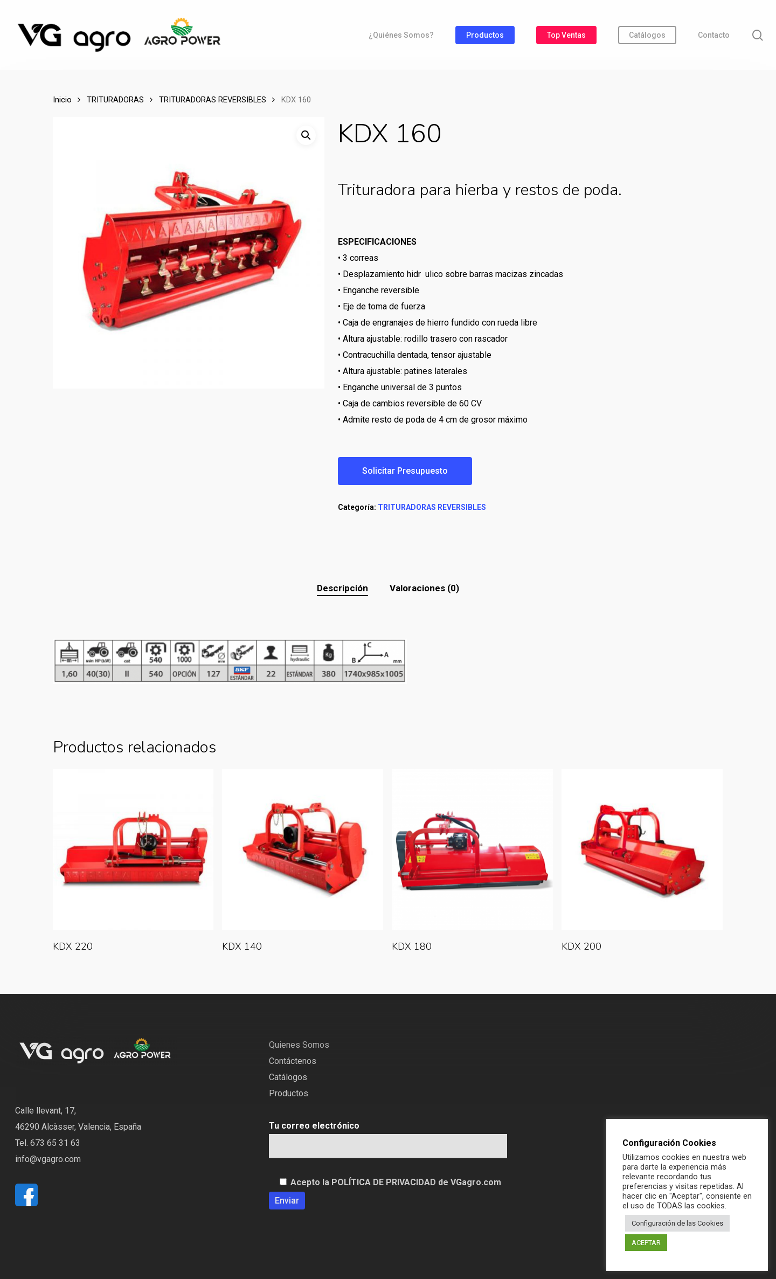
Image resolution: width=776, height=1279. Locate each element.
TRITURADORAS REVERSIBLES (212, 100)
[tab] (342, 588)
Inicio (62, 100)
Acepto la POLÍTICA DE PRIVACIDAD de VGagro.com (395, 1182)
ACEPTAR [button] (646, 1243)
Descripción (342, 588)
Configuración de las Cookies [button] (677, 1223)
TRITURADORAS (115, 100)
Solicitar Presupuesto (405, 471)
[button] (306, 135)
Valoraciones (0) (424, 588)
